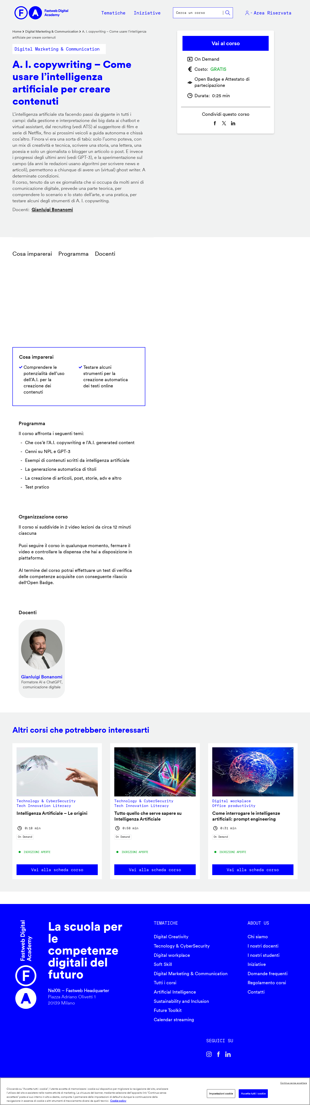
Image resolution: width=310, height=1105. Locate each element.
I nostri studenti (263, 955)
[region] (155, 1091)
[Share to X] (224, 123)
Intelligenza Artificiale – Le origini (52, 813)
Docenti (105, 253)
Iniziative (257, 964)
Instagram (209, 1054)
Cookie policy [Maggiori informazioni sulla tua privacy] (118, 1100)
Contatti (256, 992)
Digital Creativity (171, 936)
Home (16, 31)
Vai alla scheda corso (57, 869)
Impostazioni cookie (221, 1093)
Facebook (218, 1054)
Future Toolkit (168, 1010)
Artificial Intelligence (175, 992)
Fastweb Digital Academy (25, 964)
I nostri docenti (263, 946)
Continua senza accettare (293, 1082)
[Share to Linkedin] (233, 123)
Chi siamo (258, 936)
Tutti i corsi (165, 982)
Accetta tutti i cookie (253, 1093)
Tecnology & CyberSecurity (182, 946)
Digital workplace (172, 955)
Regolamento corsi (267, 982)
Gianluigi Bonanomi (52, 209)
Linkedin (228, 1054)
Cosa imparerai (32, 253)
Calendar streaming (174, 1019)
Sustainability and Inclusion (181, 1001)
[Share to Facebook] (215, 123)
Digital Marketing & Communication (51, 31)
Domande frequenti (267, 973)
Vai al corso (226, 43)
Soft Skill (163, 964)
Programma (73, 253)
